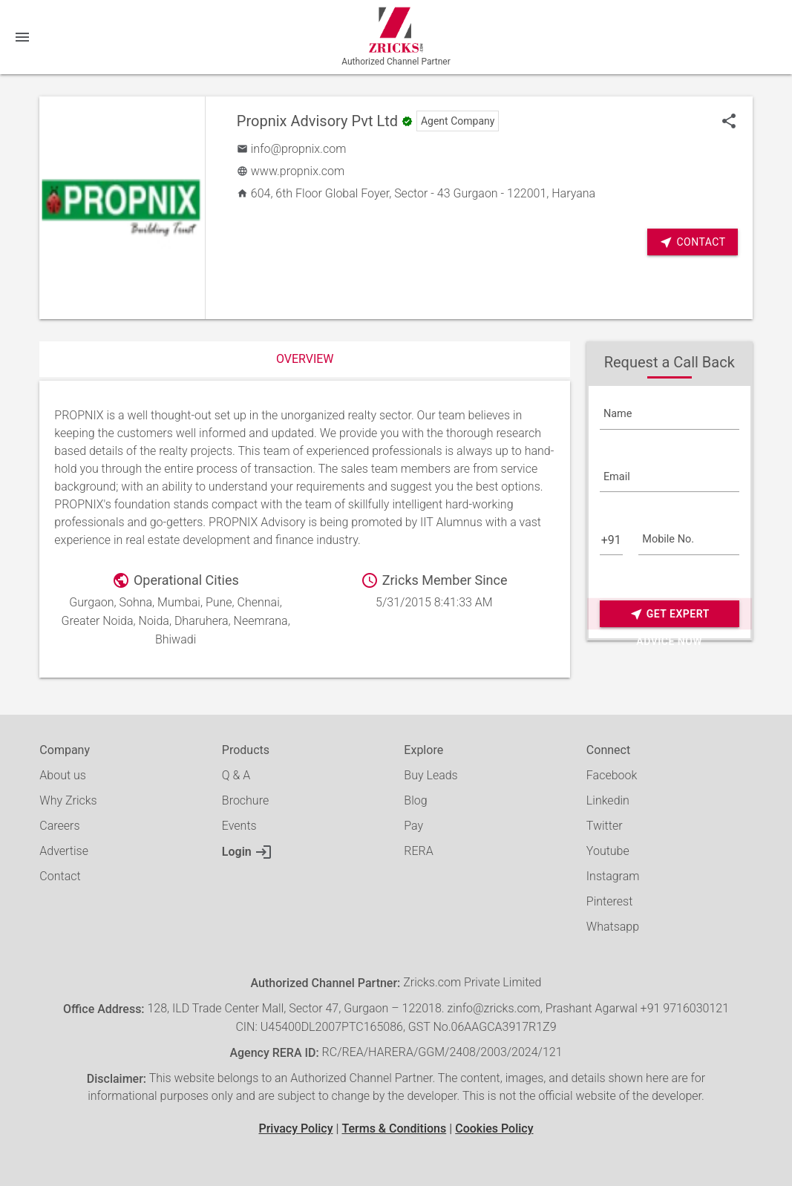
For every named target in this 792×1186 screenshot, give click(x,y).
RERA (418, 851)
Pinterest (609, 901)
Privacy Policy (295, 1128)
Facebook (611, 775)
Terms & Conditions (393, 1128)
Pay (413, 826)
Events (239, 826)
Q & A (236, 775)
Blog (415, 800)
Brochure (245, 800)
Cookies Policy (494, 1128)
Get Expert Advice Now (669, 614)
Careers (59, 826)
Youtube (607, 851)
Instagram (613, 876)
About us (62, 775)
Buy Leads (430, 775)
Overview (305, 359)
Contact (692, 242)
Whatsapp (612, 927)
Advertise (63, 851)
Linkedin (607, 800)
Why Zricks (67, 800)
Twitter (604, 826)
